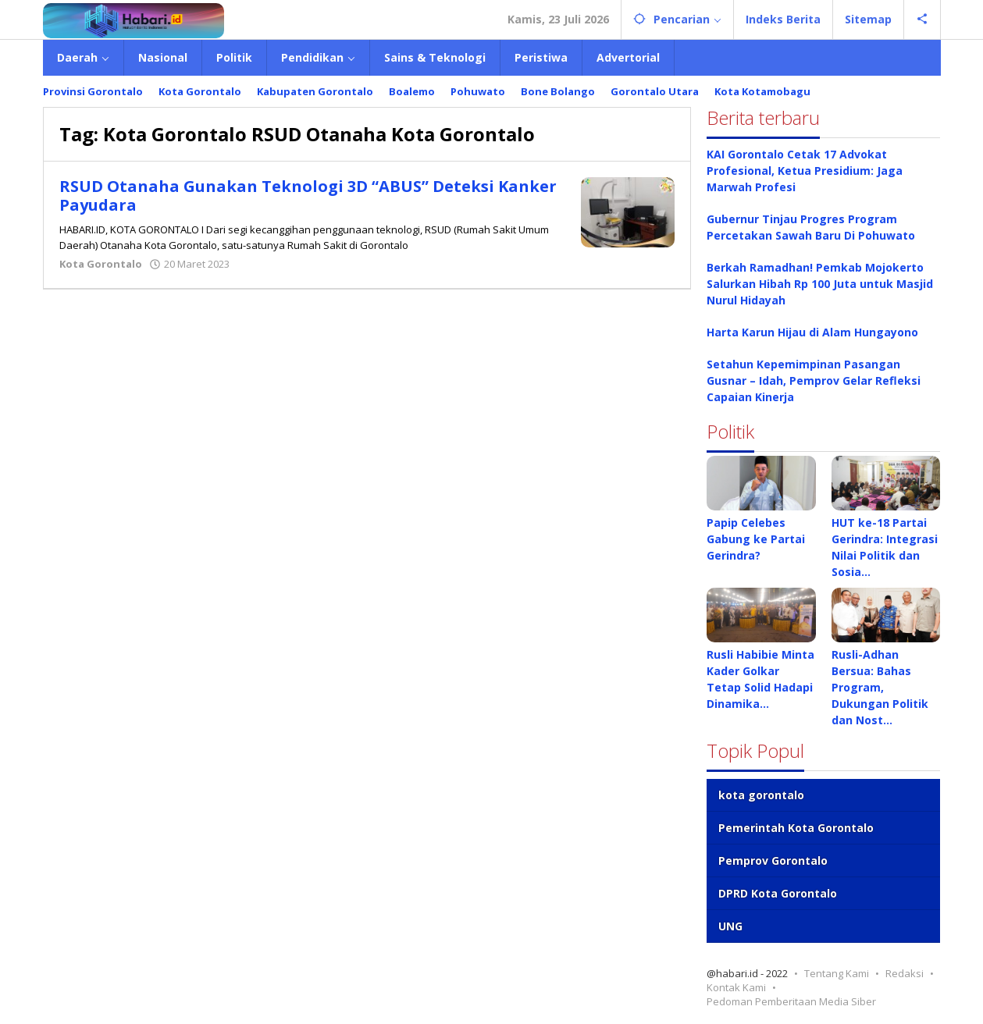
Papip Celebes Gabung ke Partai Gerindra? (756, 539)
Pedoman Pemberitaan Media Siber (791, 1001)
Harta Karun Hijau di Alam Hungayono (812, 332)
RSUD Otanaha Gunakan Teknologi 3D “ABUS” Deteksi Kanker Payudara (308, 195)
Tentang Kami (836, 973)
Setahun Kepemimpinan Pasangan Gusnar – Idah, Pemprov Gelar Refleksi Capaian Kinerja (814, 380)
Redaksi (904, 973)
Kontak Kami (736, 987)
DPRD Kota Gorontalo (777, 893)
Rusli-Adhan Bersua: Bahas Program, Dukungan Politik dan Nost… (880, 687)
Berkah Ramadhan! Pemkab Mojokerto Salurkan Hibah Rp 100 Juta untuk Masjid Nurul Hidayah (820, 284)
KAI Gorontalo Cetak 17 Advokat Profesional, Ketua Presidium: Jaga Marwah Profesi (805, 170)
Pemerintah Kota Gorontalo (796, 827)
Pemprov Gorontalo (773, 860)
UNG (730, 926)
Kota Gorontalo (100, 264)
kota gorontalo (761, 795)
